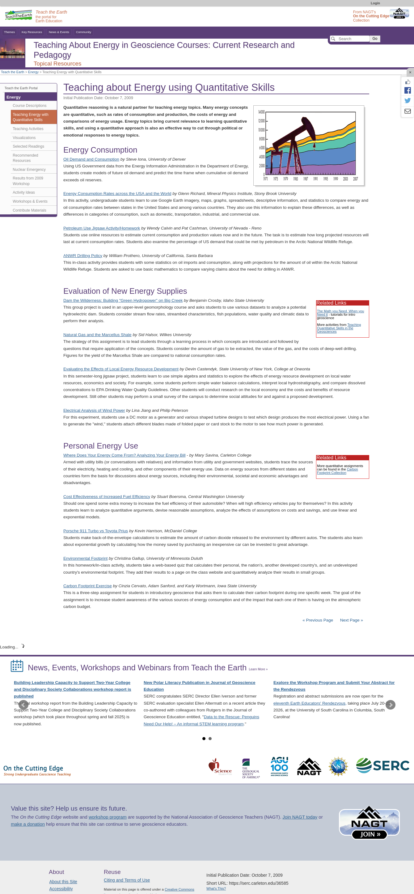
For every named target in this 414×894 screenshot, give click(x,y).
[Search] (350, 39)
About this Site (63, 881)
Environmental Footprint (85, 558)
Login (375, 3)
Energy (33, 72)
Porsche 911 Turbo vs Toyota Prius (95, 531)
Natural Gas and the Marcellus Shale (97, 334)
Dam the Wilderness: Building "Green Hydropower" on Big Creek (123, 300)
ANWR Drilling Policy (82, 255)
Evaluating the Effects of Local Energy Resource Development (121, 369)
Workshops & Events (30, 201)
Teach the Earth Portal (21, 88)
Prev (23, 705)
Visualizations (24, 138)
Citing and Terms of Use (127, 880)
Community (83, 32)
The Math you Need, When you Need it (340, 312)
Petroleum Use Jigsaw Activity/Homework (101, 228)
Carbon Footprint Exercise (87, 586)
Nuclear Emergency (29, 169)
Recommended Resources (25, 158)
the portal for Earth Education (51, 16)
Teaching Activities (28, 129)
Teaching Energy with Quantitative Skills (30, 117)
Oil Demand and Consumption (91, 159)
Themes (9, 32)
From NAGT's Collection (371, 16)
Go (374, 38)
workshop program (108, 817)
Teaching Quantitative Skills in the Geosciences (339, 328)
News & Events (59, 32)
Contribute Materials (29, 210)
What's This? (216, 888)
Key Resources (32, 32)
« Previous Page (317, 620)
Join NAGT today (299, 817)
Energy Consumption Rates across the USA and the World (117, 193)
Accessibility (61, 888)
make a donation (28, 824)
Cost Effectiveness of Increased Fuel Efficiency (106, 496)
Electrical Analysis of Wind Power (94, 410)
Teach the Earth (12, 72)
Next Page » (351, 620)
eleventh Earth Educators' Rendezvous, (310, 703)
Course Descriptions (29, 105)
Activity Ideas (24, 192)
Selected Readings (28, 146)
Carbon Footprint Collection (337, 470)
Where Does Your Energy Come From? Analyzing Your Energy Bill (124, 455)
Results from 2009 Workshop (28, 181)
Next (390, 705)
